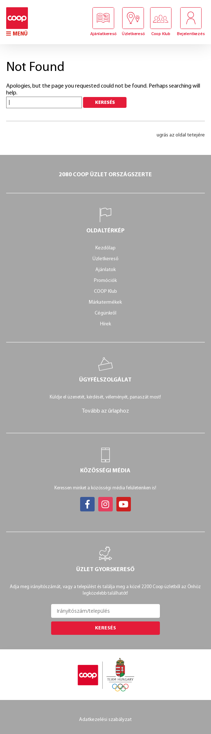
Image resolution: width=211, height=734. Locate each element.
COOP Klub (105, 291)
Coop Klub (160, 33)
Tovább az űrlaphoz (105, 411)
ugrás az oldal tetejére (181, 135)
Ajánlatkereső (103, 33)
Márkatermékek (105, 302)
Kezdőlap (105, 248)
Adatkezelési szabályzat (105, 719)
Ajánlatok (105, 270)
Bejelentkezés (190, 33)
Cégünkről (105, 313)
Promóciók (105, 280)
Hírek (105, 324)
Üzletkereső (132, 33)
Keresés (105, 628)
